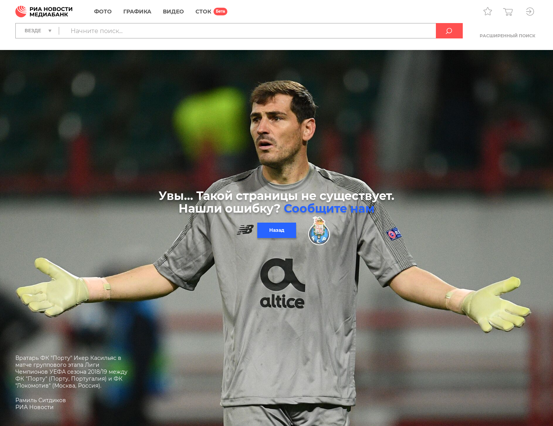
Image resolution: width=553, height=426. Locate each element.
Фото (103, 11)
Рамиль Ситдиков (40, 400)
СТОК (203, 11)
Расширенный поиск (507, 35)
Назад (276, 230)
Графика (137, 11)
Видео (173, 11)
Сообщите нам (329, 208)
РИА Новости (34, 407)
